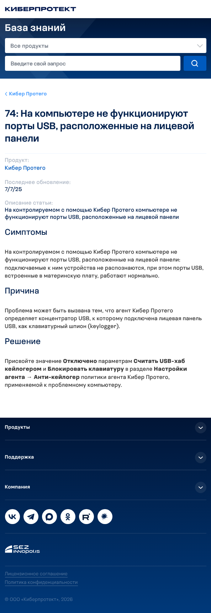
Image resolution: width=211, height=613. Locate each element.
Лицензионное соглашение (36, 574)
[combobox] (105, 45)
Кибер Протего (28, 94)
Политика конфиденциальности (41, 582)
